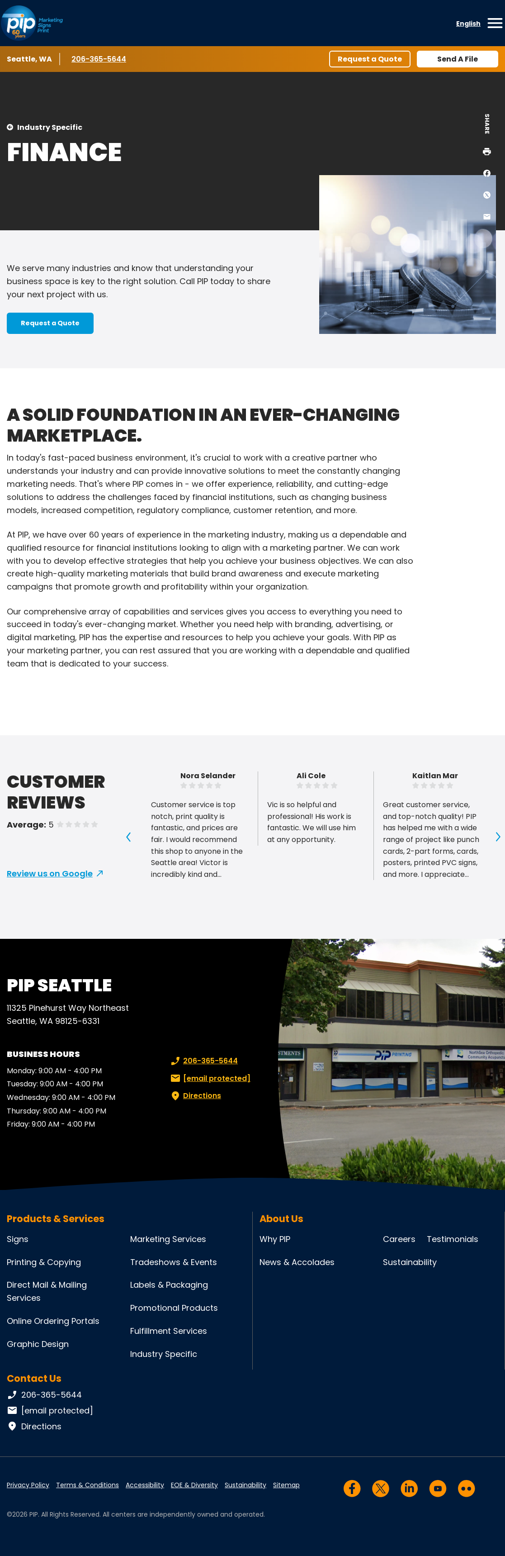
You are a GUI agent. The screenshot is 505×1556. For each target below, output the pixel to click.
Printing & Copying (44, 1262)
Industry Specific (49, 127)
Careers (399, 1239)
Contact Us (34, 1378)
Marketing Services (168, 1239)
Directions (195, 1096)
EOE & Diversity (194, 1484)
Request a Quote (370, 59)
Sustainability (410, 1262)
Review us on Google (50, 873)
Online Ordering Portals (53, 1321)
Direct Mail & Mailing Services (47, 1291)
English (468, 23)
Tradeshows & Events (173, 1262)
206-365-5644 (98, 58)
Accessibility (145, 1484)
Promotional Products (174, 1307)
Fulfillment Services (168, 1331)
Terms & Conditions (87, 1484)
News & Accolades (297, 1262)
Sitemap (286, 1484)
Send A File (457, 59)
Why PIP (275, 1239)
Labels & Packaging (169, 1284)
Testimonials (452, 1239)
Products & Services (55, 1218)
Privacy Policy (28, 1484)
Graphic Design (38, 1344)
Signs (17, 1239)
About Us (281, 1218)
